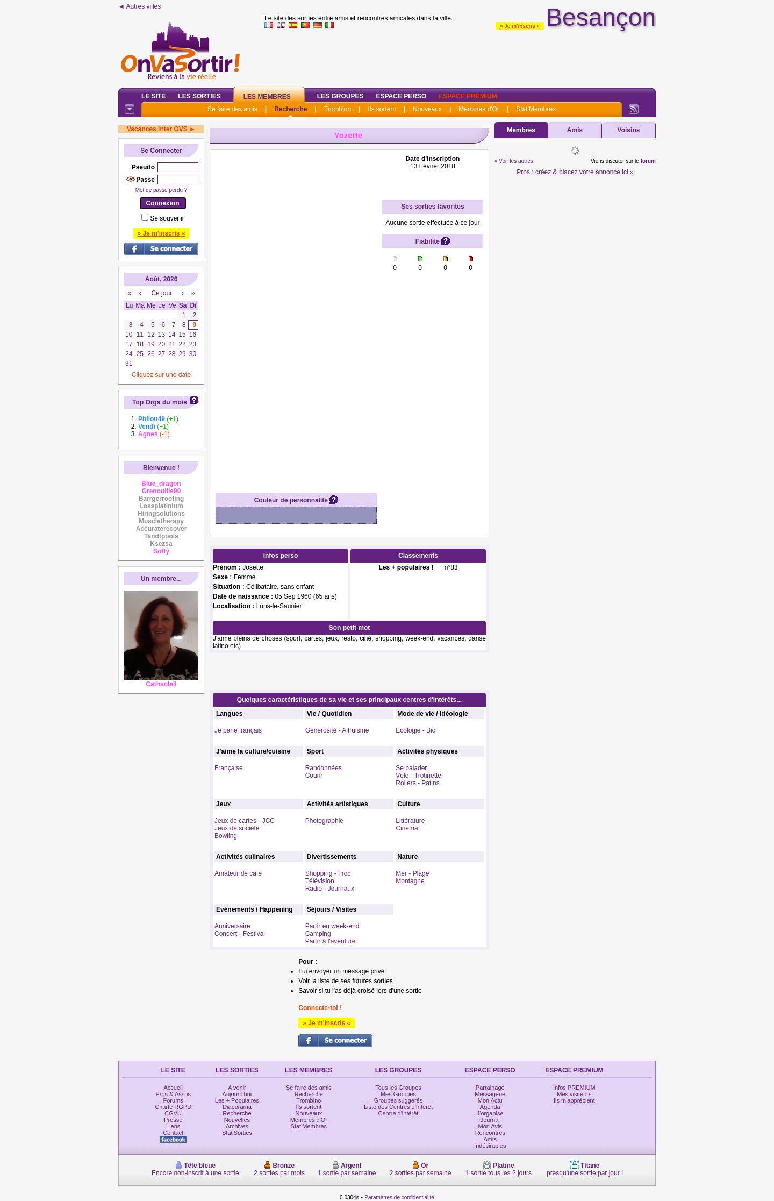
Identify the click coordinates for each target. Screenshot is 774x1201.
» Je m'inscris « (520, 26)
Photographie (324, 821)
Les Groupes (340, 96)
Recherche (290, 109)
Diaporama (237, 1107)
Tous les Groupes (398, 1087)
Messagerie (490, 1094)
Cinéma (407, 828)
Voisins (629, 130)
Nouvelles (237, 1120)
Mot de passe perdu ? (161, 190)
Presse (173, 1120)
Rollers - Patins (417, 783)
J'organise (490, 1113)
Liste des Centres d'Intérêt (398, 1107)
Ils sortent (382, 109)
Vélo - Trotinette (418, 775)
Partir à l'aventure (330, 941)
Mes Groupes (398, 1094)
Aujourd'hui (237, 1094)
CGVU (173, 1113)
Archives (237, 1126)
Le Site (153, 96)
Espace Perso (401, 96)
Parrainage (490, 1087)
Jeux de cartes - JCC (244, 821)
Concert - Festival (239, 933)
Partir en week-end (332, 926)
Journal (490, 1120)
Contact (173, 1132)
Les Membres (267, 97)
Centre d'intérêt (398, 1113)
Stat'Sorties (237, 1132)
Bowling (225, 836)
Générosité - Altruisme (337, 730)
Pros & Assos (172, 1094)
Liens (173, 1126)
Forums (173, 1100)
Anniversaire (232, 926)
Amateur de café (238, 873)
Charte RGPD (173, 1107)
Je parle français (238, 730)
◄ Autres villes (139, 6)
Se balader (411, 768)
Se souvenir (167, 218)
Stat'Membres (536, 109)
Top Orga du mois (159, 402)
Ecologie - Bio (415, 730)
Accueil (172, 1087)
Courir (314, 775)
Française (228, 768)
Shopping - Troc (328, 873)
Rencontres (490, 1132)
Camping (318, 933)
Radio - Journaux (329, 888)
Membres (521, 130)
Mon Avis (490, 1126)
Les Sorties (199, 96)
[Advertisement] (296, 316)
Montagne (410, 881)
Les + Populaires (237, 1100)
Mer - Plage (412, 873)
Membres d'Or (478, 109)
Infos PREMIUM (574, 1087)
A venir (237, 1087)
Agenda (490, 1107)
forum (648, 161)
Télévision (319, 881)
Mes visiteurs (574, 1094)
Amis (575, 130)
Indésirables (490, 1145)
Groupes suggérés (398, 1100)
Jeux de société (236, 828)
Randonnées (323, 768)
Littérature (410, 821)
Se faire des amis (232, 109)
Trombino (337, 109)
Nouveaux (427, 109)
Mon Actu (490, 1100)
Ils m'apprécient (574, 1100)
